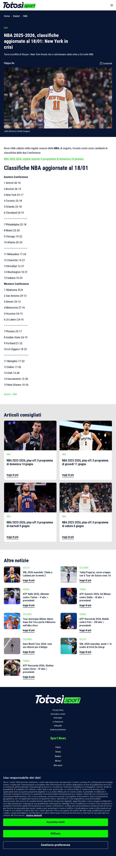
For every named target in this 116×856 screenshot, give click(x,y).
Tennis (58, 751)
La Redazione (58, 722)
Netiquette (58, 726)
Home (7, 16)
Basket (16, 16)
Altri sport (58, 765)
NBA (25, 16)
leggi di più (12, 474)
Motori (58, 760)
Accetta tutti (56, 822)
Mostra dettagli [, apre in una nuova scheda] (34, 815)
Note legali (58, 718)
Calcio (58, 747)
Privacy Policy (58, 710)
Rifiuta (55, 833)
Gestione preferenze (58, 729)
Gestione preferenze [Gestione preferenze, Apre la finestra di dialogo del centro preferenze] (55, 845)
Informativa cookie (58, 714)
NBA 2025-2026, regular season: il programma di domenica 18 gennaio (44, 159)
